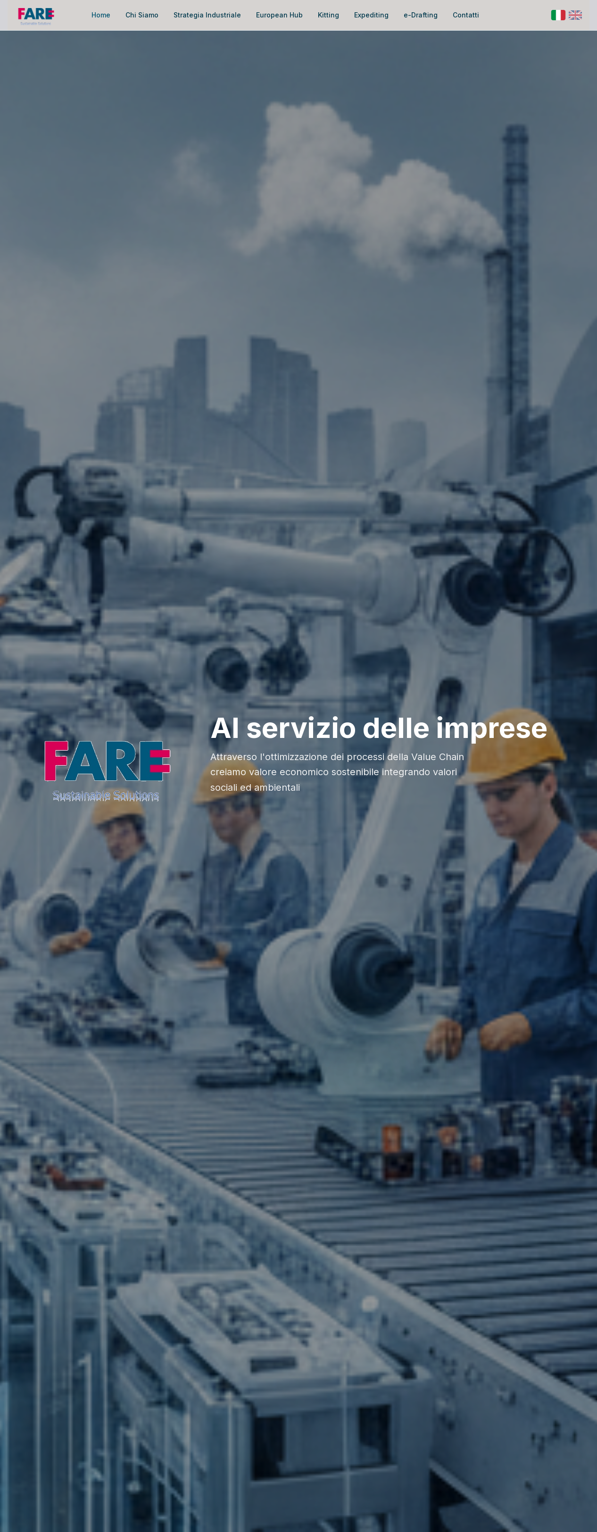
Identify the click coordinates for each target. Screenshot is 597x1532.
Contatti (466, 15)
